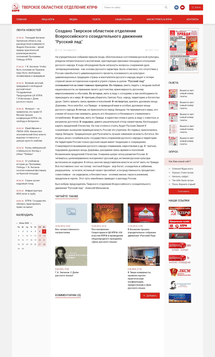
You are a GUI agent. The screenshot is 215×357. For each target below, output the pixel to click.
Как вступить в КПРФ (159, 19)
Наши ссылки (123, 19)
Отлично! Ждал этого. (182, 169)
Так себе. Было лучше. (183, 180)
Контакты (193, 19)
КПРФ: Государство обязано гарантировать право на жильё (31, 203)
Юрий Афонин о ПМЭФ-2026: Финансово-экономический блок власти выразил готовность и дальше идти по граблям (31, 134)
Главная (21, 19)
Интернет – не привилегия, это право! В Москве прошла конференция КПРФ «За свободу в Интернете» (29, 115)
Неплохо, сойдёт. (180, 176)
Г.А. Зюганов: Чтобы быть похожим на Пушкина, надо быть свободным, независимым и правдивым (31, 71)
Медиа (73, 19)
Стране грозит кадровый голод (28, 182)
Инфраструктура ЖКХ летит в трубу (29, 192)
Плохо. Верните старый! (183, 184)
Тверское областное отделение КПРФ (59, 7)
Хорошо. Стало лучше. (183, 172)
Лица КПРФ (48, 19)
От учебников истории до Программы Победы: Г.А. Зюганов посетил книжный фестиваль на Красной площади (31, 167)
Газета (96, 19)
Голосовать (183, 191)
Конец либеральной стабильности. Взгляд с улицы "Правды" (31, 150)
